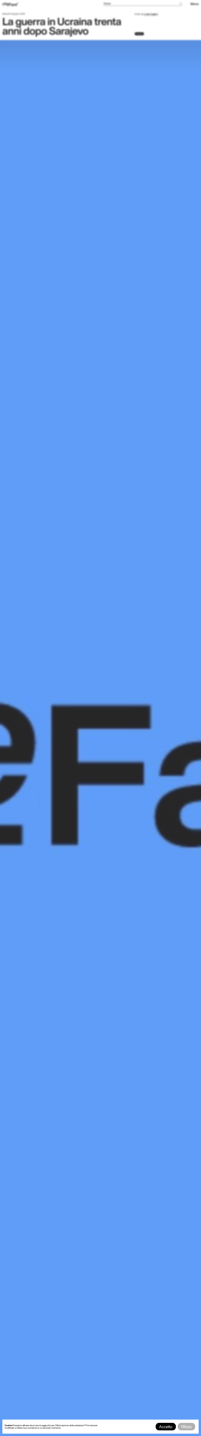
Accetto (165, 1427)
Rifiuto (186, 1427)
